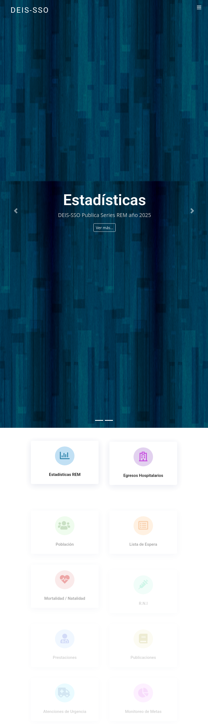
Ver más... (104, 227)
